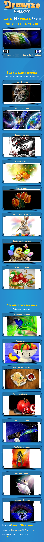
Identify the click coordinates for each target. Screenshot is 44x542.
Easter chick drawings (22, 241)
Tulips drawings (22, 188)
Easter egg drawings (22, 267)
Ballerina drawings (22, 473)
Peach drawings (22, 341)
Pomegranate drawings (22, 394)
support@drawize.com (11, 537)
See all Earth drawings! (32, 55)
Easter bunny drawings (22, 214)
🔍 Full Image (8, 55)
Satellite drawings (22, 109)
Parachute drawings (22, 500)
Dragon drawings (22, 135)
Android (14, 530)
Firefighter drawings (22, 447)
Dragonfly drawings (22, 315)
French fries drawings (22, 368)
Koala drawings (22, 82)
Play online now (27, 525)
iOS (19, 530)
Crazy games (30, 530)
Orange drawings (22, 162)
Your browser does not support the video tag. (22, 38)
